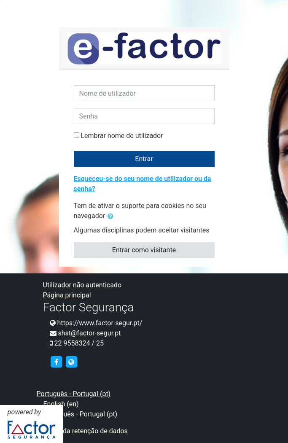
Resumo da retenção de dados (82, 431)
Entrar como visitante (144, 250)
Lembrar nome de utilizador (122, 136)
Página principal (67, 295)
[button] (112, 216)
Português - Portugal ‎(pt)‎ (74, 394)
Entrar (144, 159)
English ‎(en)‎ (61, 404)
